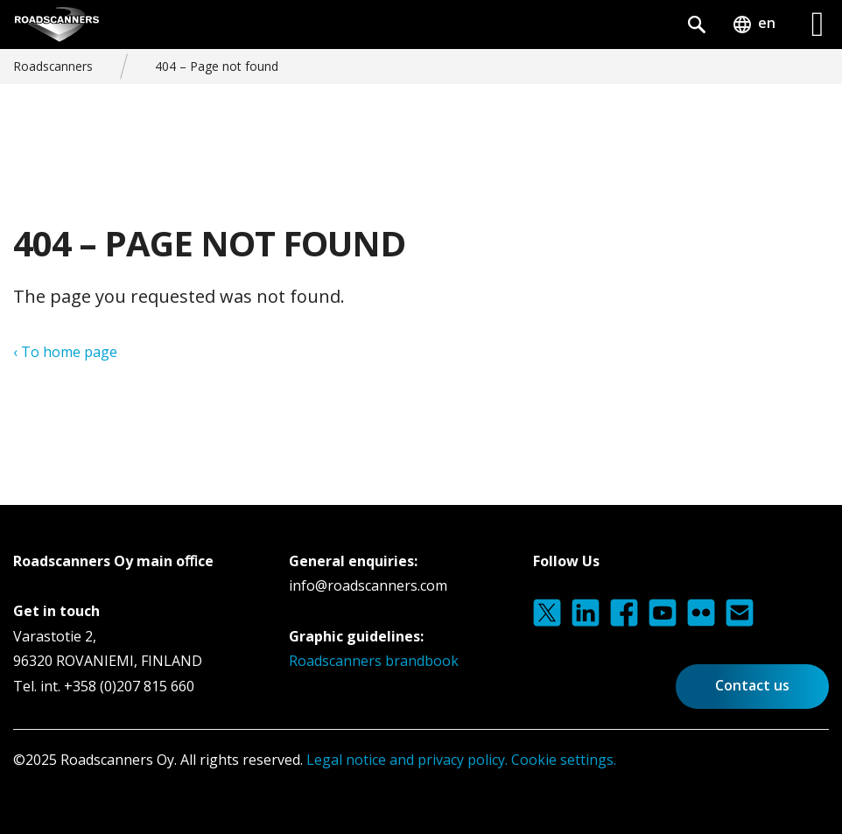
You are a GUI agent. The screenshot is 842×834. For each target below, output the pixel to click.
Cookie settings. (563, 759)
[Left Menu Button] (817, 24)
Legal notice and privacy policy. (405, 759)
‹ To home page (65, 351)
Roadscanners (53, 66)
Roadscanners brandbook (374, 660)
